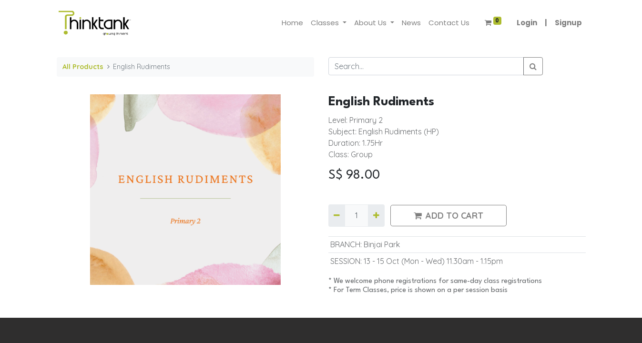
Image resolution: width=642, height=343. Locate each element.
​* (331, 281)
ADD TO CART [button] (448, 215)
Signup (568, 23)
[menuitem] (292, 23)
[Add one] (376, 215)
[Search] (533, 66)
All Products (82, 66)
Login (527, 23)
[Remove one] (336, 215)
